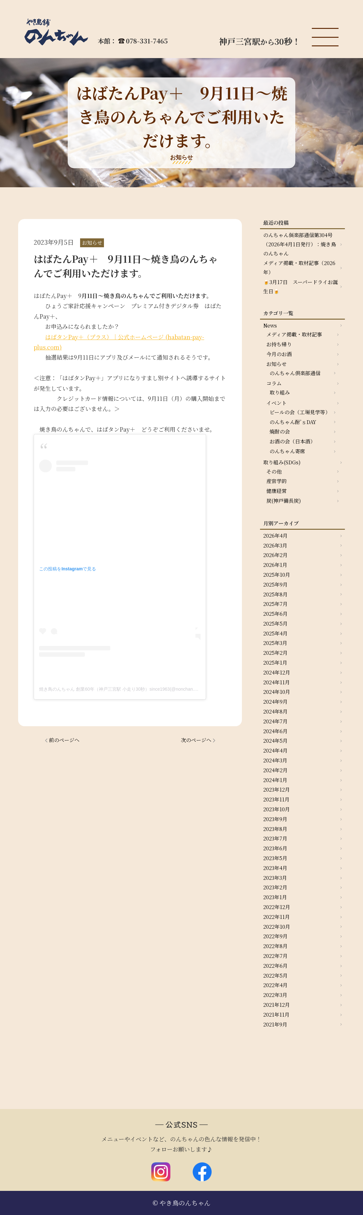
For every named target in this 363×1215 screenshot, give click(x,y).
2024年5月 (275, 740)
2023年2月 (275, 887)
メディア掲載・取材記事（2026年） (299, 267)
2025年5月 (275, 623)
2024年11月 (276, 682)
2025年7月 (275, 604)
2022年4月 (275, 985)
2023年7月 (275, 838)
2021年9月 (275, 1024)
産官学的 (276, 481)
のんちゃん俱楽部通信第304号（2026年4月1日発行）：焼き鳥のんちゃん (299, 244)
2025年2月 (275, 652)
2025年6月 (275, 613)
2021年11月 (276, 1014)
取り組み (280, 392)
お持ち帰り (279, 344)
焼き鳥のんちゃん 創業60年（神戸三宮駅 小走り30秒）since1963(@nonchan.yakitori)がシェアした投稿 (142, 689)
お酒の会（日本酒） (292, 441)
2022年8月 (275, 946)
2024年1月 (275, 780)
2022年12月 (276, 907)
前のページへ (64, 740)
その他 (274, 471)
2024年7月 (275, 721)
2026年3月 (275, 545)
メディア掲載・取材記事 (294, 334)
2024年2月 (275, 770)
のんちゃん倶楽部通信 (295, 373)
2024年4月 (275, 750)
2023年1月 (275, 897)
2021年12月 (276, 1004)
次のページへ (196, 740)
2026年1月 (275, 564)
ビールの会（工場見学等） (300, 412)
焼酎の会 (280, 431)
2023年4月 (275, 868)
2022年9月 (275, 936)
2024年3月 (275, 760)
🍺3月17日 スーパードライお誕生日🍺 (300, 286)
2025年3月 (275, 643)
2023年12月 (276, 789)
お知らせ (276, 364)
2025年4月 (275, 633)
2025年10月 (276, 574)
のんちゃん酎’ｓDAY (293, 422)
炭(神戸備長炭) (283, 500)
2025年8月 (275, 594)
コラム (274, 383)
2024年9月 (275, 701)
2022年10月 (276, 926)
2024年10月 (276, 691)
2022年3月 (275, 995)
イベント (276, 403)
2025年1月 (275, 662)
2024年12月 (276, 672)
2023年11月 (276, 799)
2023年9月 (275, 819)
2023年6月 (275, 848)
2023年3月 (275, 877)
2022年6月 (275, 965)
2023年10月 (276, 809)
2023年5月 (275, 858)
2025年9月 (275, 584)
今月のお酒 (279, 354)
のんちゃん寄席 (287, 451)
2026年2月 (275, 555)
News (270, 325)
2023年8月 (275, 829)
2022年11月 (276, 916)
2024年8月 (275, 711)
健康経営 (276, 491)
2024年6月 (275, 731)
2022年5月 (275, 975)
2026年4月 (275, 535)
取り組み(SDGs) (282, 462)
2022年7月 (275, 955)
